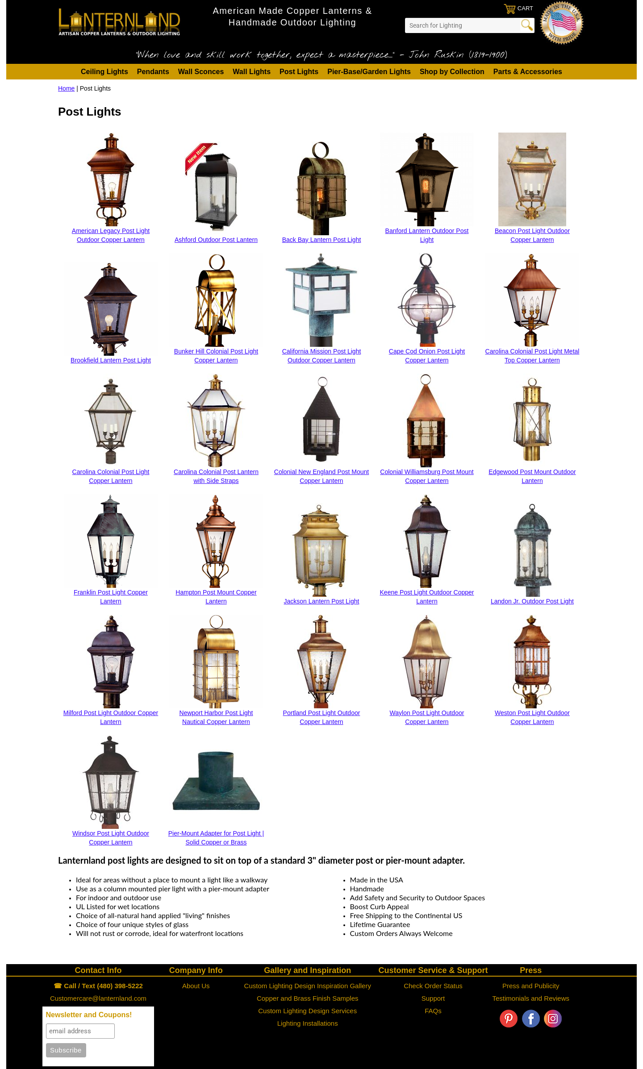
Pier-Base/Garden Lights (369, 71)
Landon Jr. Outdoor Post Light (532, 601)
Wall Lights (252, 71)
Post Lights (299, 71)
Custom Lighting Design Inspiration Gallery (307, 986)
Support (433, 998)
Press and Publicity (530, 986)
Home (66, 88)
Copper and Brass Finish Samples (308, 998)
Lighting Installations (307, 1023)
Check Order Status (433, 986)
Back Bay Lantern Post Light (321, 239)
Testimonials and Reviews (530, 998)
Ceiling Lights (104, 71)
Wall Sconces (201, 71)
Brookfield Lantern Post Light (111, 360)
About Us (196, 986)
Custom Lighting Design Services (307, 1011)
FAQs (433, 1011)
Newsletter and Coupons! (89, 1015)
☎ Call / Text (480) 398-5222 (98, 986)
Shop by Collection (452, 71)
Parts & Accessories (527, 71)
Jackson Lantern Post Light (321, 601)
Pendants (153, 71)
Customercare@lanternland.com (98, 998)
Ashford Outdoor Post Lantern (216, 239)
